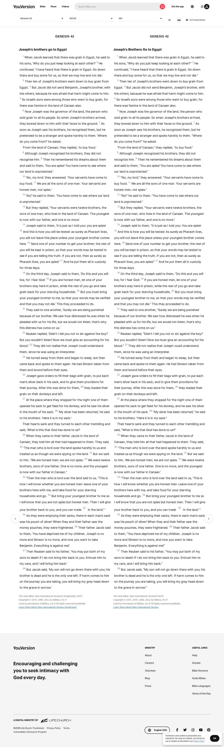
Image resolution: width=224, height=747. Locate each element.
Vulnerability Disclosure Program (30, 732)
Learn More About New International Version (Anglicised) (48, 607)
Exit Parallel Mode (195, 20)
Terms (66, 728)
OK (214, 738)
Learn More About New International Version (136, 607)
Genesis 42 (42, 18)
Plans (53, 6)
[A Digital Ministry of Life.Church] (112, 719)
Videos (65, 6)
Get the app (178, 6)
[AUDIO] (169, 20)
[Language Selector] (192, 6)
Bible (42, 6)
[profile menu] (204, 6)
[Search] (116, 6)
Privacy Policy (54, 728)
